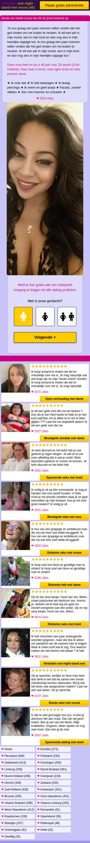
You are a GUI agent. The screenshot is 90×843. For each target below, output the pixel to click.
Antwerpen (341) (49, 789)
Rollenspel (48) (48, 823)
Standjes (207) (12, 823)
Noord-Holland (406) (15, 776)
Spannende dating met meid (64, 742)
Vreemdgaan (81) (14, 829)
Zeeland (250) (47, 782)
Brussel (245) (11, 796)
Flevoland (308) (12, 756)
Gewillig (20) (10, 836)
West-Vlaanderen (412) (17, 809)
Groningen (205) (49, 762)
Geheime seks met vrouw (64, 552)
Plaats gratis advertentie (64, 5)
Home (6, 749)
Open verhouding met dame (64, 399)
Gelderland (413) (13, 762)
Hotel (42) (45, 829)
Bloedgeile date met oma (64, 517)
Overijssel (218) (48, 776)
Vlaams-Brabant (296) (17, 803)
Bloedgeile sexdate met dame (64, 438)
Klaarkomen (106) (14, 816)
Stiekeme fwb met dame (64, 584)
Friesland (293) (48, 756)
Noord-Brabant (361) (52, 769)
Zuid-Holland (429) (14, 789)
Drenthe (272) (47, 749)
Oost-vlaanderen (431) (53, 796)
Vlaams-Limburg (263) (53, 803)
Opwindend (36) (49, 816)
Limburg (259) (11, 769)
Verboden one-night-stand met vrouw (64, 664)
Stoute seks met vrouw (64, 703)
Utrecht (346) (11, 782)
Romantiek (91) (48, 809)
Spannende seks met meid (64, 477)
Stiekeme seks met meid (64, 624)
